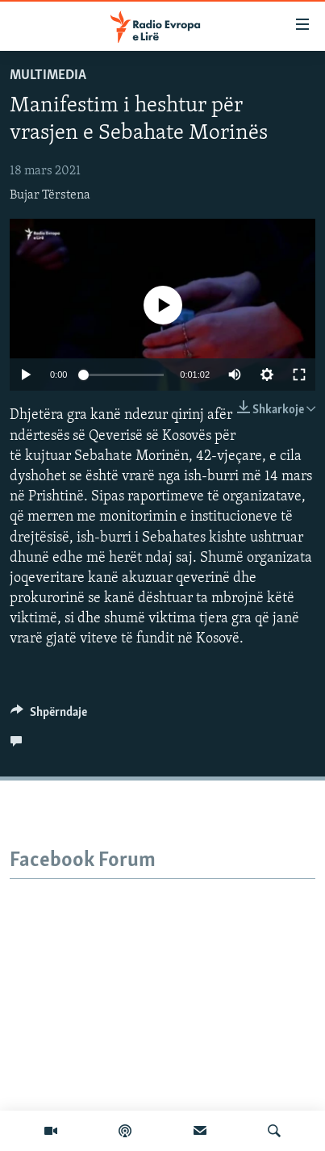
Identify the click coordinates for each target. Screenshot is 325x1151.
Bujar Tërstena (50, 195)
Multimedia (48, 75)
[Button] (48, 716)
